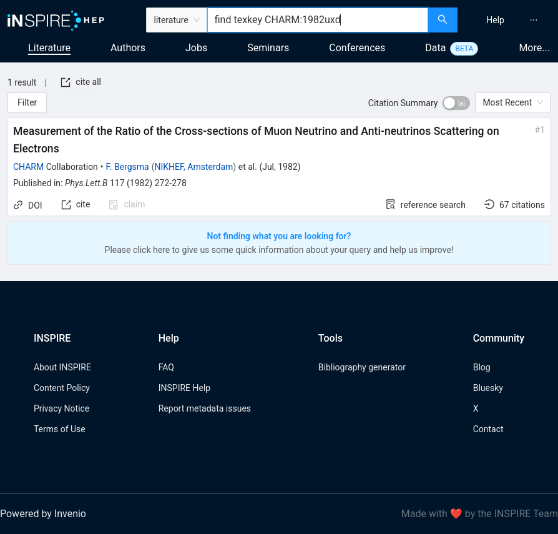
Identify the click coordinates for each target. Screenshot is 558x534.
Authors (127, 48)
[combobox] (318, 19)
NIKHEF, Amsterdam (193, 167)
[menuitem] (495, 20)
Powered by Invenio (43, 514)
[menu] (509, 20)
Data (435, 48)
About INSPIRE (62, 367)
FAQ (166, 367)
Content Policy (62, 388)
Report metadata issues (205, 408)
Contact (488, 429)
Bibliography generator (362, 367)
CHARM (28, 167)
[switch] (456, 103)
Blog (482, 367)
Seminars (268, 48)
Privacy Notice (61, 408)
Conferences (357, 48)
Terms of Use (60, 429)
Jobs (196, 48)
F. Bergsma (127, 167)
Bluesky (488, 388)
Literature (49, 48)
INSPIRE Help (184, 388)
